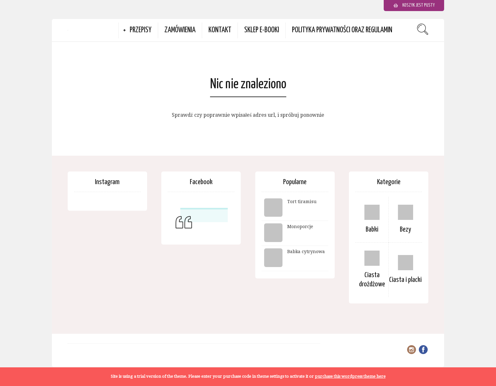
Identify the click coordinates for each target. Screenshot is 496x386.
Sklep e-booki (261, 30)
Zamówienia (179, 30)
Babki (372, 229)
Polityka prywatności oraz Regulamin (342, 30)
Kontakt (219, 30)
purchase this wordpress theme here (350, 376)
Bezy (405, 229)
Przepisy (141, 30)
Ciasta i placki (405, 279)
